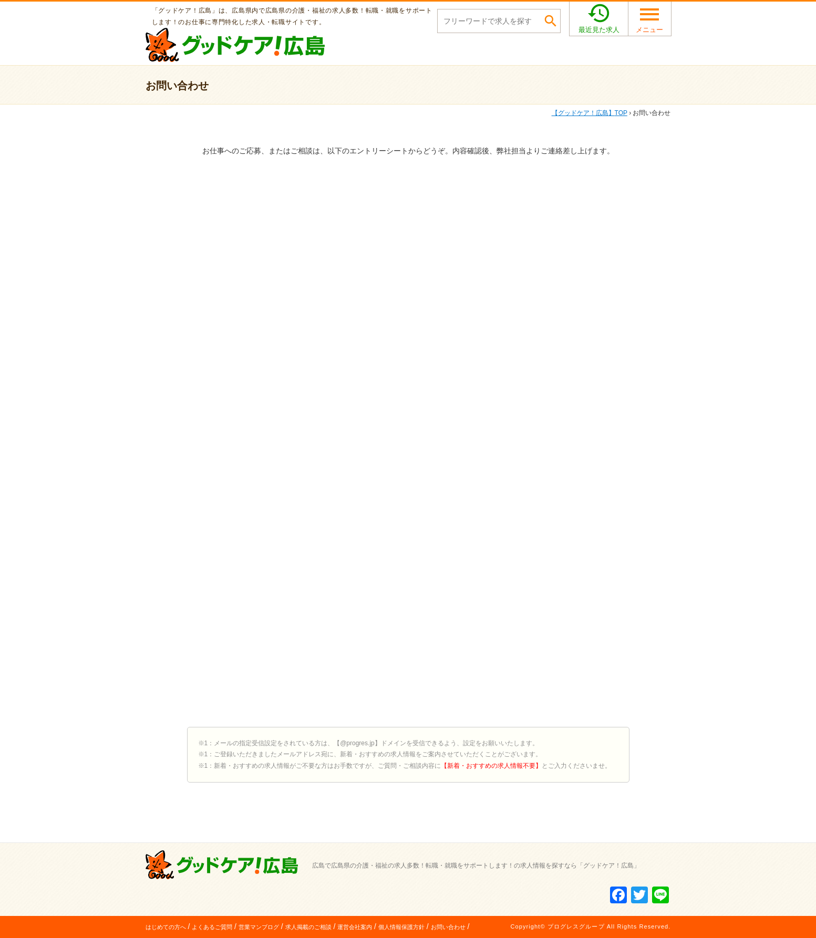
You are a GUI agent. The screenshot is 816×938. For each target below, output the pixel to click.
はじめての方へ (166, 927)
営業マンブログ (259, 927)
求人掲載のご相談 (308, 927)
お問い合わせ (448, 927)
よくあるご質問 (212, 927)
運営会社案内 (354, 927)
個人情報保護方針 (401, 927)
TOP (589, 113)
